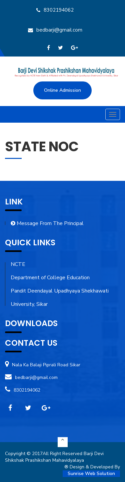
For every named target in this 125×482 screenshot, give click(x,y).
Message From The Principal (47, 223)
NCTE (18, 264)
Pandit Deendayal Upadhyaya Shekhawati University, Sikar (60, 297)
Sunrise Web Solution (91, 473)
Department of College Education (50, 277)
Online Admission (62, 90)
